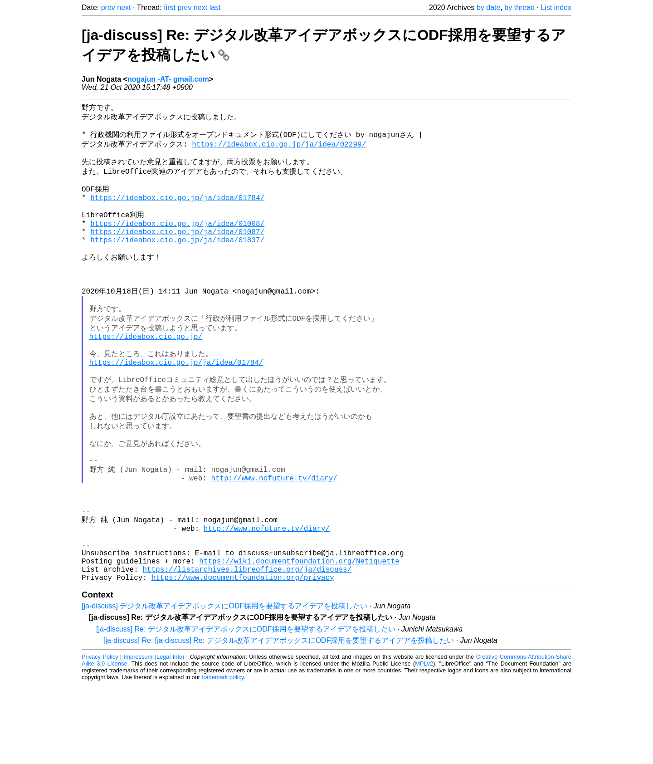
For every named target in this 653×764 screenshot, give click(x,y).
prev (108, 7)
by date (488, 7)
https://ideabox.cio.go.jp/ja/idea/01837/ (177, 261)
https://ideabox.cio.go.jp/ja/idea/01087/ (177, 251)
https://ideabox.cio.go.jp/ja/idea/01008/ (177, 241)
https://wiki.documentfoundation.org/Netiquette (299, 637)
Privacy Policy (100, 736)
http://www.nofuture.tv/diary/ (274, 537)
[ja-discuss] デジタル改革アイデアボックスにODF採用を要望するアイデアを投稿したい (224, 686)
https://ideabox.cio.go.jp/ (146, 373)
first (169, 7)
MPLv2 (424, 743)
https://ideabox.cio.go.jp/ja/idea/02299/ (279, 149)
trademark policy (223, 757)
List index (556, 7)
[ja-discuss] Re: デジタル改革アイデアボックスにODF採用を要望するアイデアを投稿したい (245, 709)
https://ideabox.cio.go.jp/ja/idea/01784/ (177, 211)
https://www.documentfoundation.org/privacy (242, 657)
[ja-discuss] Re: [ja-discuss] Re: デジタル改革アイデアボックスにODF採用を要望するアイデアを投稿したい (278, 720)
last (215, 7)
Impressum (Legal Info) (154, 736)
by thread (519, 7)
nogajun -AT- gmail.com (168, 79)
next (124, 7)
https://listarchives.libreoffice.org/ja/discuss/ (246, 647)
